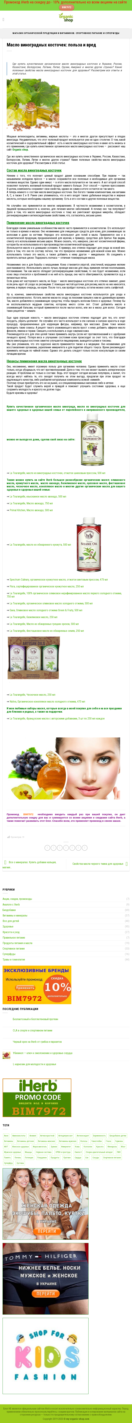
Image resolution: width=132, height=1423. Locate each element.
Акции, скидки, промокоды (17, 899)
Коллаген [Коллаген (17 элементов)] (88, 1146)
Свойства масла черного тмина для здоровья (101, 864)
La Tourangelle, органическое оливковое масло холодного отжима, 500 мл (51, 603)
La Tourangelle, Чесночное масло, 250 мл (32, 694)
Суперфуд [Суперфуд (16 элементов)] (8, 1163)
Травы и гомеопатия (14, 959)
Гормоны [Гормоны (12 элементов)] (119, 1141)
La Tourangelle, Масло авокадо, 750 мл (31, 503)
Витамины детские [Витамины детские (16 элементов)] (25, 1141)
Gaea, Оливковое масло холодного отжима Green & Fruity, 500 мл (46, 610)
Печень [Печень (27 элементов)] (18, 1157)
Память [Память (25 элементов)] (7, 1157)
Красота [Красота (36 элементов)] (99, 1146)
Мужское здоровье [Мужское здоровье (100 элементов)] (12, 1152)
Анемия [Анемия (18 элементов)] (33, 1136)
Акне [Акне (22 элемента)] (6, 1136)
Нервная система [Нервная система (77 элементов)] (43, 1152)
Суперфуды (9, 954)
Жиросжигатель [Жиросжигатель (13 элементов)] (40, 1146)
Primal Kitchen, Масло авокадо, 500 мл (31, 510)
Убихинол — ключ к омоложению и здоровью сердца (42, 1053)
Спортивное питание (14, 948)
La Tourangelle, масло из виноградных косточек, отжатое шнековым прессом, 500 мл (57, 473)
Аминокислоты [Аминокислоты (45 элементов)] (18, 1136)
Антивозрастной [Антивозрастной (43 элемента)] (47, 1136)
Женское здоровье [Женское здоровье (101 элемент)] (20, 1146)
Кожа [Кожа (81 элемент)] (77, 1146)
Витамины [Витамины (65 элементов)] (8, 1141)
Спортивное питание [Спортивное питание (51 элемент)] (112, 1157)
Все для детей (11, 921)
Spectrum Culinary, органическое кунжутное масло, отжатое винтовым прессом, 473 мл (59, 579)
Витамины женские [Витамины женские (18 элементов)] (46, 1141)
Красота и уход (11, 932)
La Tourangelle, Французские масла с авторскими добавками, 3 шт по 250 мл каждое (57, 718)
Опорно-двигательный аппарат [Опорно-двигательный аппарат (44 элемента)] (99, 1152)
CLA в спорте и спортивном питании (32, 1030)
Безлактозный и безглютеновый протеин (35, 1019)
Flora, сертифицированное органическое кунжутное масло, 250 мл (47, 586)
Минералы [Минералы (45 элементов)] (112, 1146)
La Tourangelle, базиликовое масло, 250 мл (33, 617)
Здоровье (8, 926)
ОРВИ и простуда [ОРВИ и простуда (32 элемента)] (63, 1152)
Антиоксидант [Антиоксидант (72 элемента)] (83, 1136)
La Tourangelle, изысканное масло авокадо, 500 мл (38, 496)
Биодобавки (9, 910)
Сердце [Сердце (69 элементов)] (78, 1157)
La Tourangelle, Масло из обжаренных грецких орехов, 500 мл (44, 624)
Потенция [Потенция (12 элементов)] (29, 1157)
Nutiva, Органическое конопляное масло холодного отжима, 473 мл (47, 701)
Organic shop (20, 149)
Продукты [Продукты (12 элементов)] (55, 1157)
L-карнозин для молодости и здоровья (34, 1064)
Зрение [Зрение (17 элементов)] (54, 1146)
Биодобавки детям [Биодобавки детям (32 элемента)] (118, 1136)
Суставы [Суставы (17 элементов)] (20, 1163)
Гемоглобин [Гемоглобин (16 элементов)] (96, 1141)
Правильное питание (14, 937)
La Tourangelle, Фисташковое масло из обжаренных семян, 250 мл (47, 630)
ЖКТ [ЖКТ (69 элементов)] (6, 1146)
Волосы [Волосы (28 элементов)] (83, 1141)
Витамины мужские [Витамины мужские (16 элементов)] (67, 1141)
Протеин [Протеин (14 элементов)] (67, 1157)
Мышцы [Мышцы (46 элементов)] (28, 1152)
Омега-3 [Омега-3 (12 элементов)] (78, 1152)
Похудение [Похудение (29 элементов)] (42, 1157)
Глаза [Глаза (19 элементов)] (108, 1141)
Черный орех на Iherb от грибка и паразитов (37, 1041)
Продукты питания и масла (17, 943)
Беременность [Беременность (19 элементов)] (99, 1136)
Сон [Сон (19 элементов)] (86, 1157)
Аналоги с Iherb (11, 904)
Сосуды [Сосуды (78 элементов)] (95, 1157)
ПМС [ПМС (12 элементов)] (119, 1152)
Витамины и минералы (15, 915)
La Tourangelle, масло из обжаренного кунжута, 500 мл (58, 544)
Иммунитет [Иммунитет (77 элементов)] (66, 1146)
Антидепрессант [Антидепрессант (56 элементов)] (65, 1136)
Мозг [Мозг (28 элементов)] (123, 1146)
